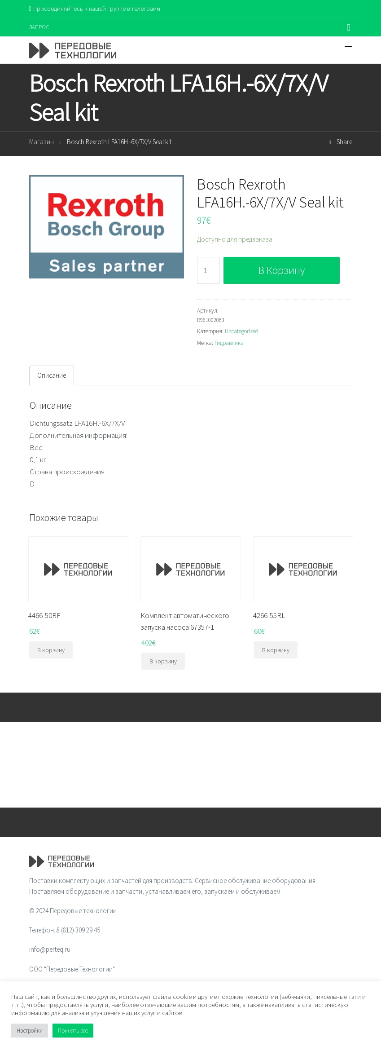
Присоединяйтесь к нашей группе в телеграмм (94, 8)
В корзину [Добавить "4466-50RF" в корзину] (51, 650)
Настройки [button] (30, 1030)
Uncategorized (241, 331)
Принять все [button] (73, 1030)
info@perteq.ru (49, 949)
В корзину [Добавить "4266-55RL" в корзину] (275, 650)
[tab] (51, 375)
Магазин (41, 141)
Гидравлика (229, 343)
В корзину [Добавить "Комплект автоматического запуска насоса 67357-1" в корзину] (163, 661)
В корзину (281, 270)
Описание (51, 375)
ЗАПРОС (39, 27)
